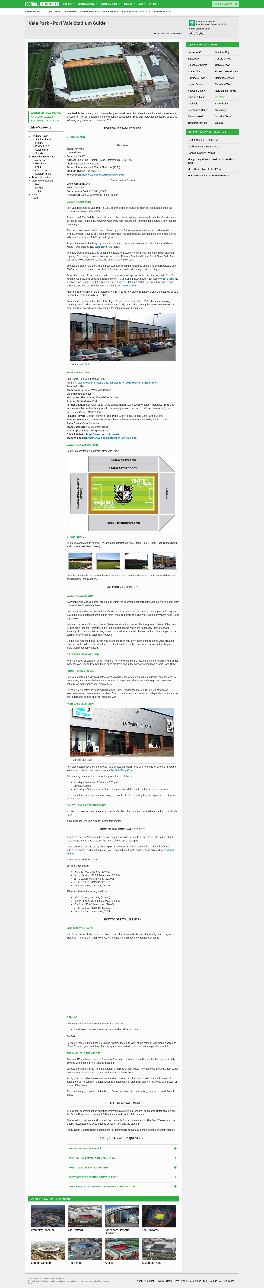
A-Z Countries (226, 1281)
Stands (39, 153)
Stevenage (221, 110)
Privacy (160, 1281)
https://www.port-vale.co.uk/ (102, 434)
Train (38, 191)
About (140, 1281)
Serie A (58, 11)
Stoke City (102, 382)
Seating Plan (42, 149)
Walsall (136, 382)
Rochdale (193, 103)
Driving (39, 187)
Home (157, 33)
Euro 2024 (145, 11)
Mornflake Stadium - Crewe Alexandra (208, 175)
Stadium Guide (40, 136)
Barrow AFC (194, 52)
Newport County (196, 90)
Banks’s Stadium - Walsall (202, 152)
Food (38, 167)
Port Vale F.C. (42, 146)
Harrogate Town (196, 78)
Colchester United (197, 65)
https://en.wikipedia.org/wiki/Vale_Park (101, 174)
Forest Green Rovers (226, 71)
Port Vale (220, 97)
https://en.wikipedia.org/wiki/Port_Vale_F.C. (111, 438)
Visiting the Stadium (42, 180)
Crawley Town (222, 65)
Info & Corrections (191, 1281)
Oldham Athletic (196, 97)
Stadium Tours (43, 173)
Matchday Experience (44, 156)
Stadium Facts (43, 139)
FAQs (35, 197)
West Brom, (167, 278)
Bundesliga (71, 11)
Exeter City (194, 71)
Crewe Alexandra (85, 382)
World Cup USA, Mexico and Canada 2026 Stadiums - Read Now (46, 116)
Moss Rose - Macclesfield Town (205, 169)
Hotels (35, 194)
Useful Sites (172, 1281)
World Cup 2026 (162, 11)
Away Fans (41, 160)
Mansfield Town (223, 84)
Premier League (33, 11)
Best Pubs (41, 163)
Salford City (221, 103)
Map (37, 184)
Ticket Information (41, 177)
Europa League (111, 11)
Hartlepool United (224, 78)
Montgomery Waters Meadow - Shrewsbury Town (211, 161)
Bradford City (222, 52)
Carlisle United (223, 58)
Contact (149, 1281)
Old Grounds (210, 1281)
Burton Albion (150, 382)
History (39, 142)
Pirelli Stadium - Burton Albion (204, 146)
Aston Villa (129, 285)
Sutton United (195, 116)
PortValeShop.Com (121, 770)
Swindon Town (223, 116)
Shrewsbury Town (120, 382)
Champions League (90, 11)
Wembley (100, 246)
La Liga (48, 11)
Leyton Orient (195, 84)
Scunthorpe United (198, 110)
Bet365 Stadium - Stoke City (203, 140)
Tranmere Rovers (197, 122)
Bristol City (194, 58)
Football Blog (129, 11)
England (166, 33)
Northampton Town (225, 90)
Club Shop (41, 170)
